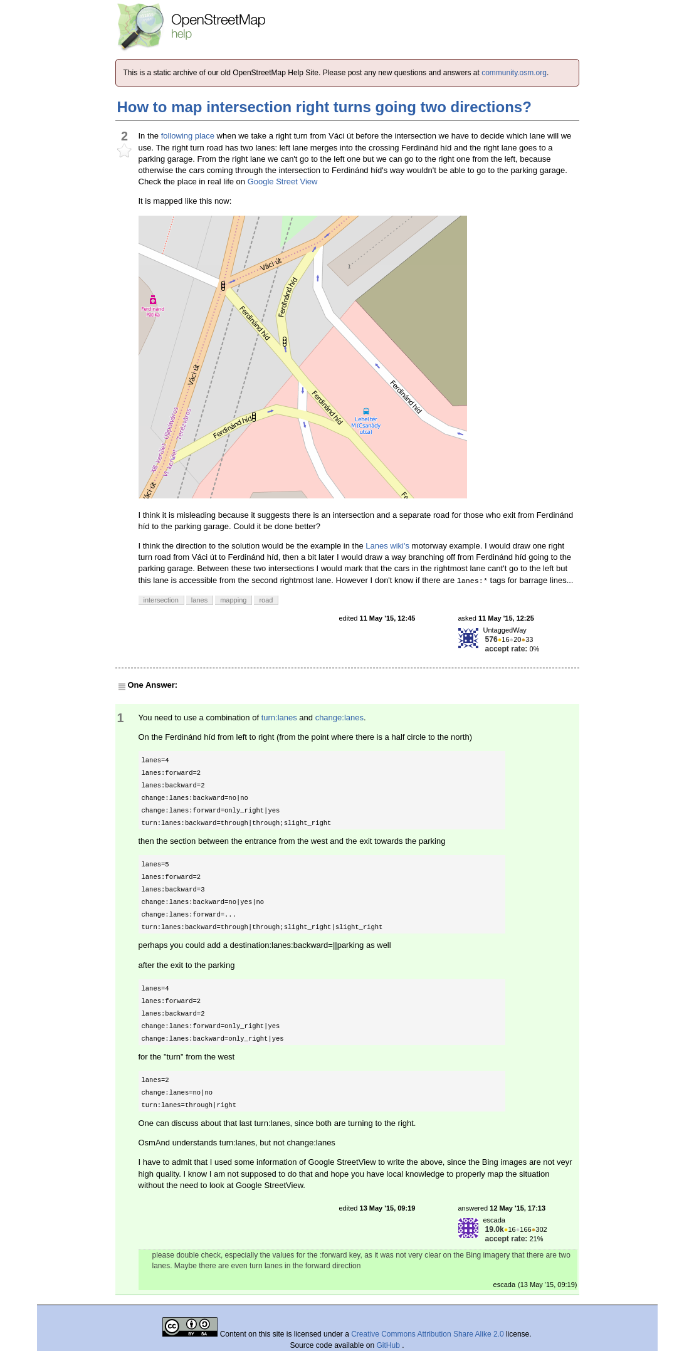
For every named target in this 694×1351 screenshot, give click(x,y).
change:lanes (339, 717)
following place (187, 135)
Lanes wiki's (387, 545)
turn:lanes (279, 717)
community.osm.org (514, 72)
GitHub (389, 1345)
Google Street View (283, 181)
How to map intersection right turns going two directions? (324, 106)
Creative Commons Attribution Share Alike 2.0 (427, 1334)
